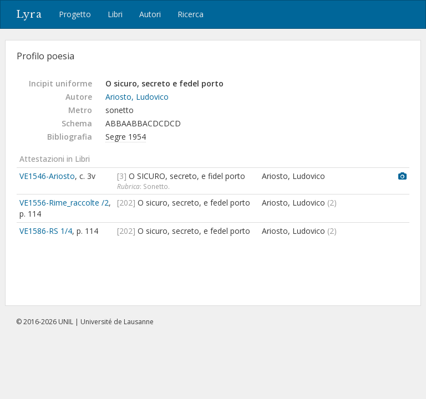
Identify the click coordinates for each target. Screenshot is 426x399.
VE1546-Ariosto (47, 176)
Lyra (29, 14)
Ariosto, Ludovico (137, 96)
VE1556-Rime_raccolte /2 (64, 202)
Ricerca (191, 14)
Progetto (75, 14)
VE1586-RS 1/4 (45, 231)
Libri (115, 14)
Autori (150, 14)
